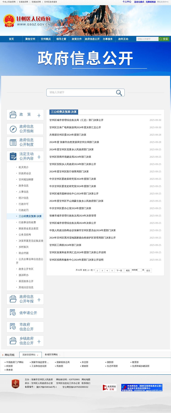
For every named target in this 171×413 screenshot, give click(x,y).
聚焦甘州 (30, 39)
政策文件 (77, 39)
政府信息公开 (92, 39)
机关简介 (24, 167)
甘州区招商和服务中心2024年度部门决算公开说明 (76, 259)
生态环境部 (112, 366)
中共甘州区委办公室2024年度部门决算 (70, 208)
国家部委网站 (31, 355)
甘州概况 (46, 39)
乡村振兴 (24, 247)
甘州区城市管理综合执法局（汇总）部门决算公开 (76, 120)
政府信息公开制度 (22, 143)
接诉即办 (24, 275)
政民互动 (123, 39)
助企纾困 (24, 253)
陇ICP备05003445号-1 (47, 387)
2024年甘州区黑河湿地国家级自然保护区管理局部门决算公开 (82, 237)
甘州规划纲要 (26, 179)
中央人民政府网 (9, 2)
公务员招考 (25, 234)
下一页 (119, 270)
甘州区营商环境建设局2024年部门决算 (70, 156)
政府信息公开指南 (22, 130)
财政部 (85, 366)
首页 (11, 39)
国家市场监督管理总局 (40, 362)
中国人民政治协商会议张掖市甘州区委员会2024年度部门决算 (82, 230)
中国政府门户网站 (14, 362)
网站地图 (86, 379)
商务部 (9, 370)
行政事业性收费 (27, 222)
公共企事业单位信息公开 (29, 261)
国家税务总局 (63, 362)
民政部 (60, 366)
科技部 (9, 366)
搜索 (165, 39)
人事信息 (24, 191)
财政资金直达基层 (28, 228)
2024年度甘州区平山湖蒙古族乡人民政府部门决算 (76, 201)
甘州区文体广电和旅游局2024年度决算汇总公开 (75, 127)
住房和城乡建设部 (140, 366)
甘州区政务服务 (50, 2)
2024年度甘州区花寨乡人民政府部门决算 (71, 149)
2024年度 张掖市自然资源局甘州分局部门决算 (74, 142)
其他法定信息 (26, 287)
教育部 (135, 362)
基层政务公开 (26, 281)
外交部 (85, 362)
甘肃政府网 (23, 2)
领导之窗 (61, 39)
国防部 (110, 362)
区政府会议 (25, 173)
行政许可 (24, 204)
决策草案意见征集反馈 (31, 240)
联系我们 (86, 383)
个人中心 (127, 2)
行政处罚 (24, 210)
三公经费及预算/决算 (30, 216)
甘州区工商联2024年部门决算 (65, 245)
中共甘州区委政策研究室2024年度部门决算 (72, 179)
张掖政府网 (36, 2)
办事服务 (108, 39)
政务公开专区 (26, 269)
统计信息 (24, 198)
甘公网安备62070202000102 (75, 387)
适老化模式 (137, 2)
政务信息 (24, 185)
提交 (148, 270)
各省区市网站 (53, 354)
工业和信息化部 (39, 366)
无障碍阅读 (151, 2)
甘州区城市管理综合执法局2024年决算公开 (72, 223)
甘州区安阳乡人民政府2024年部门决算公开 (72, 164)
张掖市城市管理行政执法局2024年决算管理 (72, 215)
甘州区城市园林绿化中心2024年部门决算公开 (74, 193)
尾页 (128, 270)
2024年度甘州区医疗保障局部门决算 (69, 171)
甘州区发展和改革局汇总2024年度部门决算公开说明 (77, 252)
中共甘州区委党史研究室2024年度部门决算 (72, 186)
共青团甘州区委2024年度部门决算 (67, 134)
